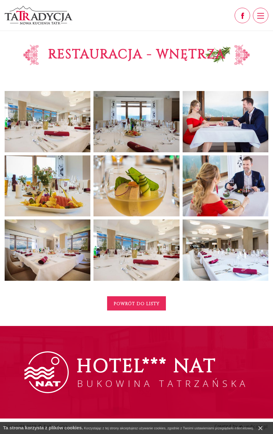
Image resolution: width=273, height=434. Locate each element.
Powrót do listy (136, 304)
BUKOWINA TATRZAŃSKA (162, 372)
